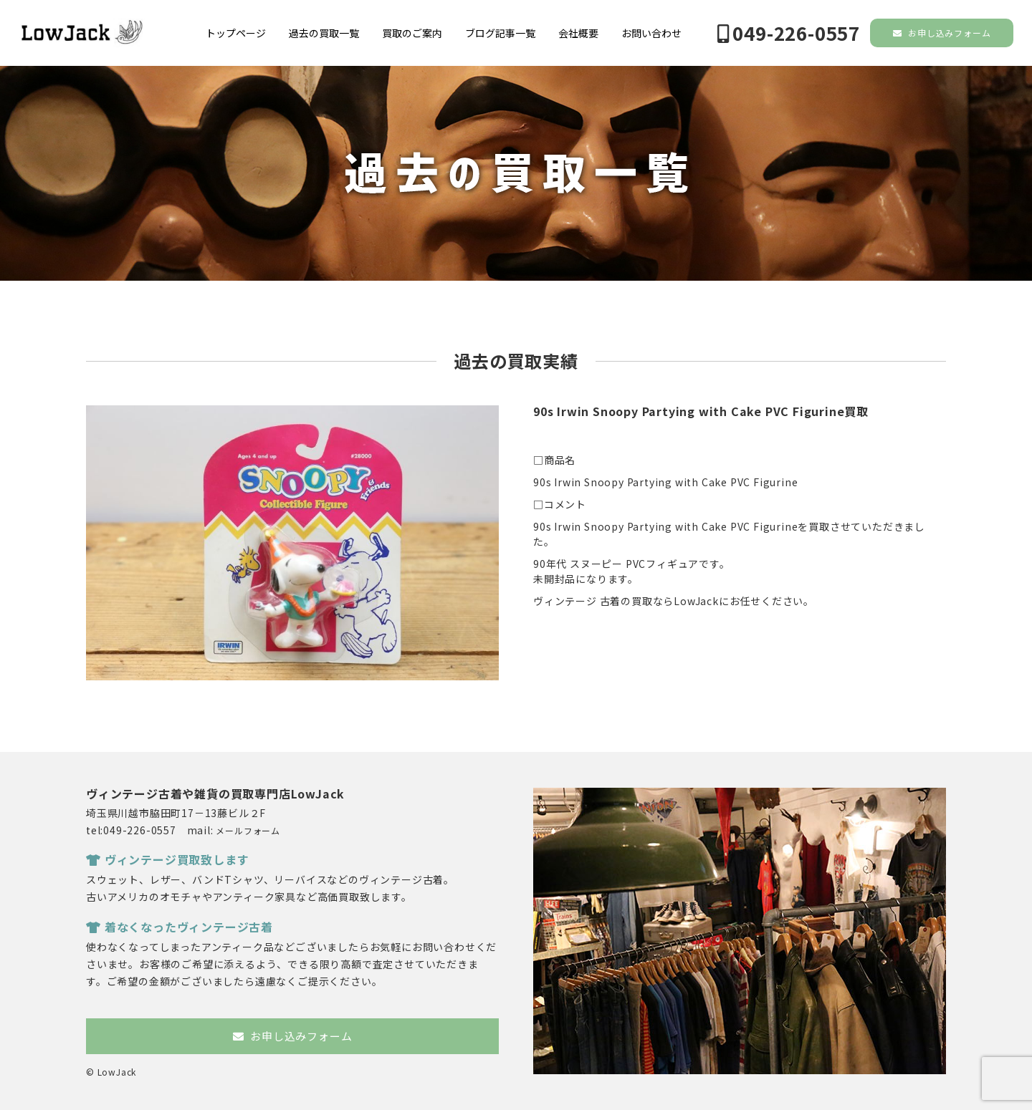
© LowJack (111, 1072)
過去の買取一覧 (324, 33)
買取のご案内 (412, 33)
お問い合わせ (651, 33)
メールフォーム (248, 830)
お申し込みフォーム (942, 32)
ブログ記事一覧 (500, 33)
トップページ (236, 33)
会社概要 (578, 33)
